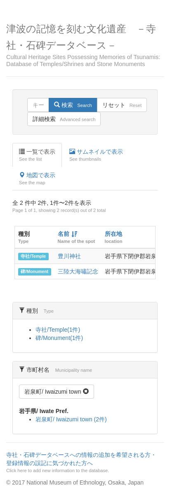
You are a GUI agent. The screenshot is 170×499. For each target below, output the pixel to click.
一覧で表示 (37, 155)
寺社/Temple (33, 256)
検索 (73, 105)
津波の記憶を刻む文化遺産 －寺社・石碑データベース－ (85, 45)
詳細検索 (64, 119)
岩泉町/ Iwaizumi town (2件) (71, 419)
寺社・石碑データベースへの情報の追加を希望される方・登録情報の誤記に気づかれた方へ (84, 462)
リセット (122, 105)
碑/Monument (34, 271)
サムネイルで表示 (96, 155)
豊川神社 (69, 256)
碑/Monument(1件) (59, 338)
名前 (63, 233)
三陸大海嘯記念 (78, 271)
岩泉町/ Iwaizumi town (56, 391)
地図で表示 (37, 179)
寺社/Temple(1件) (57, 329)
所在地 (113, 233)
